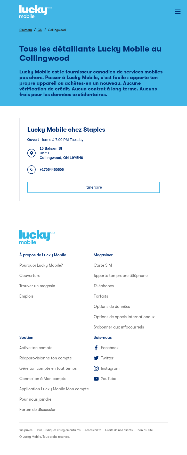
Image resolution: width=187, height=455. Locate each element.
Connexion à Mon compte (42, 378)
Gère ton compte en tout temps (48, 368)
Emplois (26, 296)
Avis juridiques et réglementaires (58, 430)
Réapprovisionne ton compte (45, 358)
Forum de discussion (37, 409)
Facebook (106, 347)
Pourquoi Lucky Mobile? (41, 265)
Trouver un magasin (37, 286)
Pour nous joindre (35, 399)
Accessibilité (93, 430)
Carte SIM (103, 265)
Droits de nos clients (119, 430)
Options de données (112, 306)
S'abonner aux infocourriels (119, 327)
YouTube (105, 378)
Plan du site (145, 430)
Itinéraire (93, 187)
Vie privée (25, 430)
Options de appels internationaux (124, 317)
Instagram (106, 368)
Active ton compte (35, 348)
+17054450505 (52, 169)
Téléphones (104, 286)
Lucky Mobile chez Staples (66, 129)
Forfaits (101, 296)
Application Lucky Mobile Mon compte (54, 389)
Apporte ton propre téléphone (121, 275)
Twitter (103, 358)
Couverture (29, 275)
